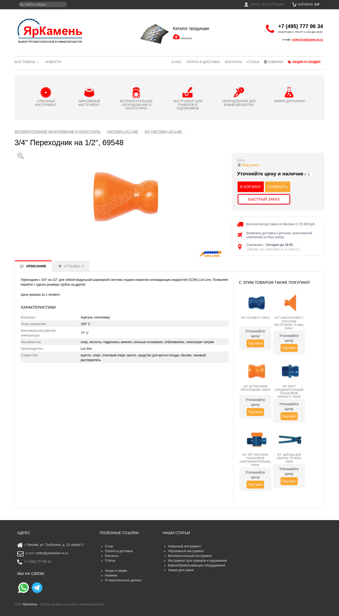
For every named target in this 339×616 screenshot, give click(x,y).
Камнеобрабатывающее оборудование (196, 565)
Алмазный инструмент (184, 546)
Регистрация (272, 4)
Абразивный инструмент (186, 551)
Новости (53, 62)
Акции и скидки (304, 62)
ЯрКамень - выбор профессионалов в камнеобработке (50, 30)
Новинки (273, 62)
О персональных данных (123, 580)
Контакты (233, 62)
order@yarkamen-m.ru (307, 39)
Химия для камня (181, 570)
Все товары (25, 62)
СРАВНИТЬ (278, 187)
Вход (252, 4)
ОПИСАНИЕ (36, 266)
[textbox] (43, 4)
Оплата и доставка (203, 62)
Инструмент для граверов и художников (197, 560)
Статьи (253, 62)
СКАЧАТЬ (186, 38)
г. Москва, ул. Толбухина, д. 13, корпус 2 (273, 248)
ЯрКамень (30, 604)
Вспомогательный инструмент (190, 556)
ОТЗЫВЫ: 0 (73, 266)
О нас (177, 62)
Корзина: (305, 4)
